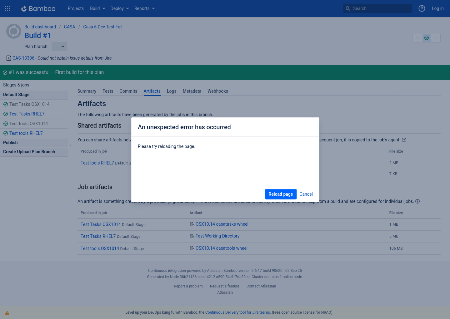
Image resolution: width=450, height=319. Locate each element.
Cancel (306, 194)
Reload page (281, 194)
